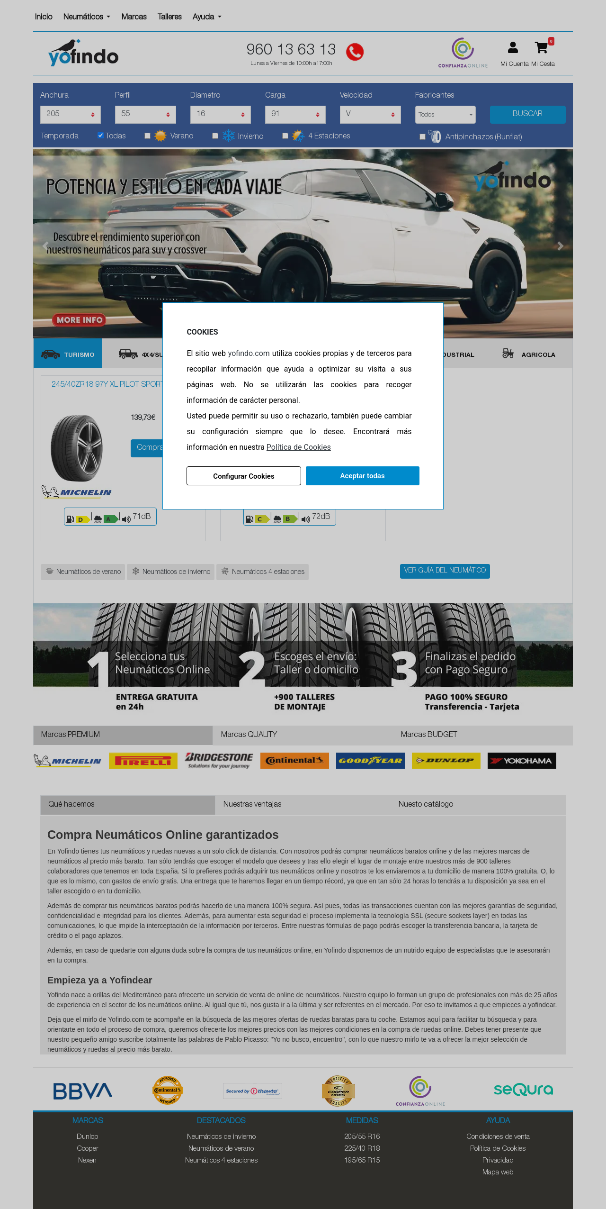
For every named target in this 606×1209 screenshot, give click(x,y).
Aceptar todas (361, 476)
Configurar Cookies (244, 476)
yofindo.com (249, 353)
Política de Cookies (299, 447)
